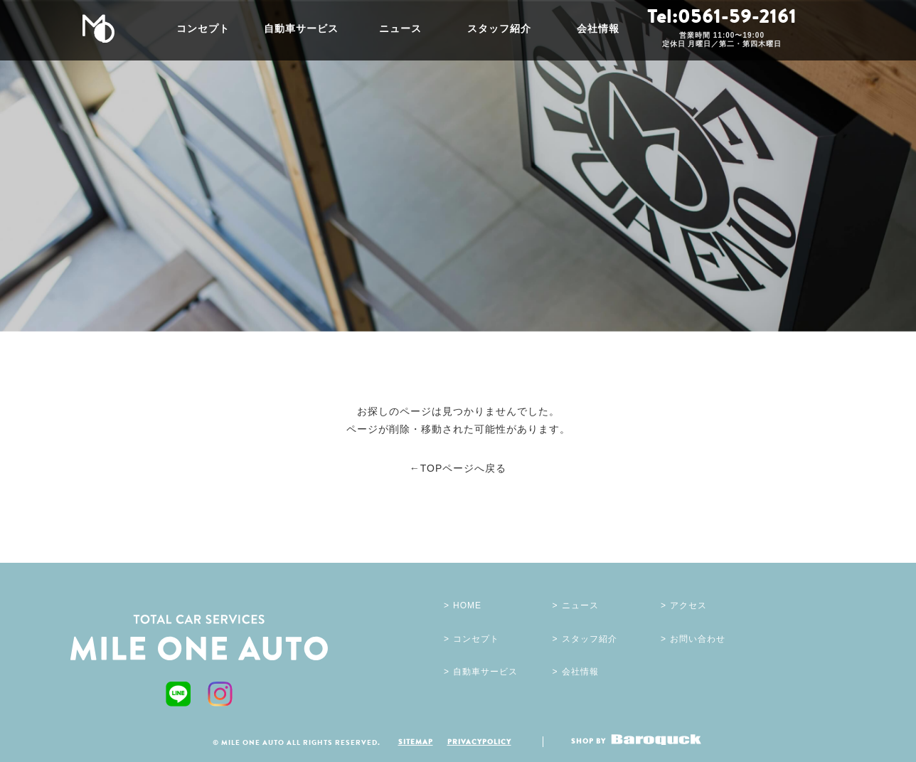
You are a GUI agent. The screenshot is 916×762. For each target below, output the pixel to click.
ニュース (400, 28)
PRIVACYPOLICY (479, 741)
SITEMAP (415, 741)
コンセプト (203, 28)
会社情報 (598, 28)
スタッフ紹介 (499, 28)
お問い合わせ (697, 639)
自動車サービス (301, 28)
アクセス (688, 605)
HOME (467, 605)
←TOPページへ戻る (458, 468)
